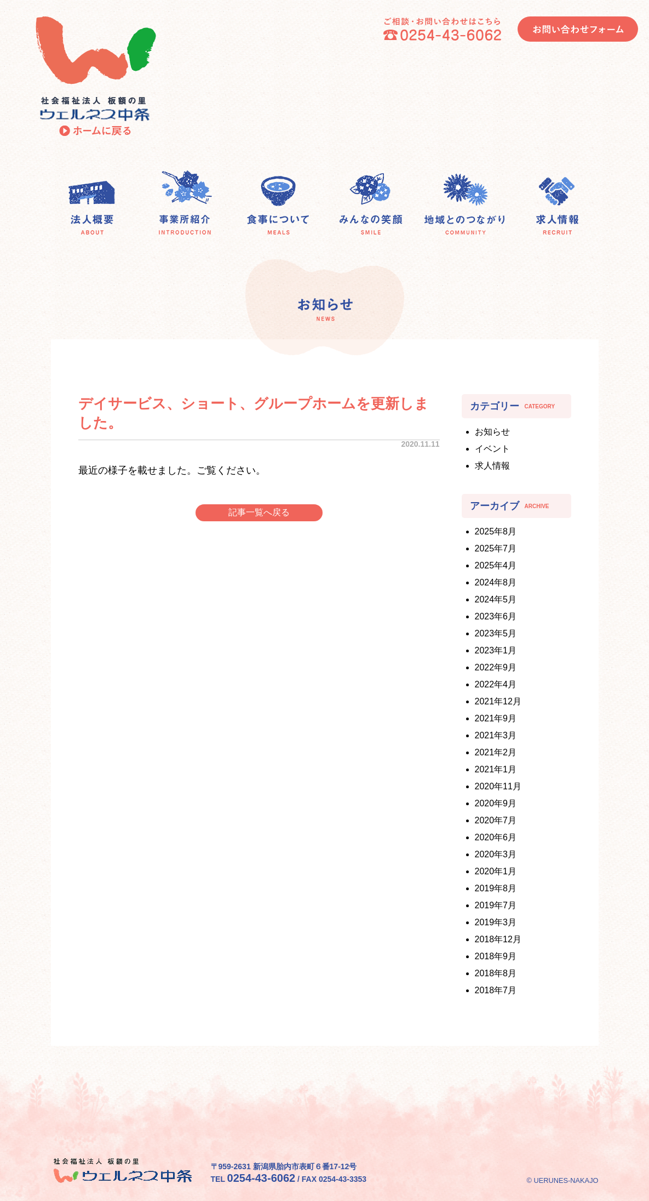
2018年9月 (496, 956)
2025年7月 (496, 548)
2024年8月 (496, 582)
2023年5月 (496, 633)
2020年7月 (496, 820)
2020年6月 (496, 837)
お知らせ (492, 431)
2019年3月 (496, 922)
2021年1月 (496, 769)
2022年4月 (496, 684)
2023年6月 (496, 616)
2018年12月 (498, 939)
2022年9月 (496, 667)
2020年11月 (498, 786)
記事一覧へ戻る (259, 512)
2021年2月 (496, 752)
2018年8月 (496, 973)
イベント (492, 448)
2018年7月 (496, 990)
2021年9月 (496, 718)
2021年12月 (498, 701)
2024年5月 (496, 599)
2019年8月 (496, 888)
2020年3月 (496, 854)
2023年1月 (496, 650)
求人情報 (492, 465)
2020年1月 (496, 871)
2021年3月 (496, 735)
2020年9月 (496, 803)
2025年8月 (496, 531)
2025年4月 (496, 565)
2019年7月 (496, 905)
